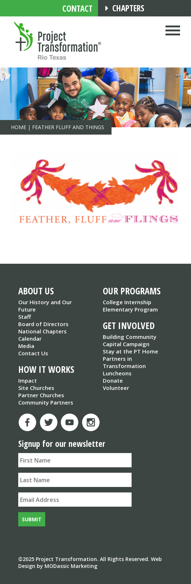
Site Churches (36, 387)
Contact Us (33, 353)
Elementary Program (130, 309)
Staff (24, 316)
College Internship (127, 302)
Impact (27, 380)
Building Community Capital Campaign (129, 340)
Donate (113, 380)
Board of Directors (43, 324)
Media (26, 345)
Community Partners (45, 402)
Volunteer (116, 387)
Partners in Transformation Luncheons (124, 366)
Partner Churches (41, 395)
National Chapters (42, 331)
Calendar (30, 338)
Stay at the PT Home (130, 351)
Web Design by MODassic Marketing (90, 562)
